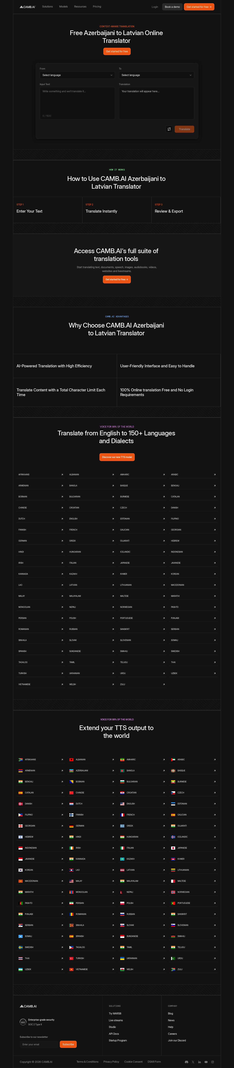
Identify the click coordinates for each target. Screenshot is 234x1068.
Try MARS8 (115, 1013)
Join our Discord (177, 1040)
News (171, 1020)
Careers (172, 1033)
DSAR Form (154, 1061)
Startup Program (118, 1040)
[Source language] (77, 75)
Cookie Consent (133, 1061)
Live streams (116, 1020)
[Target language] (156, 75)
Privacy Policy (111, 1061)
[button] (48, 7)
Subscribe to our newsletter (34, 1037)
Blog (170, 1013)
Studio (112, 1027)
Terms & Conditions (87, 1061)
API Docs (114, 1033)
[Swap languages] (169, 129)
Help (170, 1027)
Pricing (97, 6)
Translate (184, 129)
